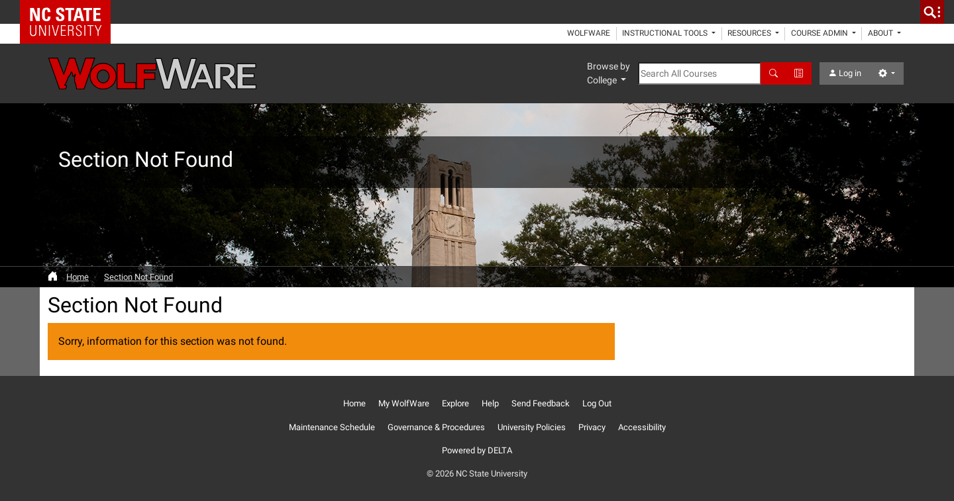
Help (490, 403)
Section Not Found (138, 277)
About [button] (881, 33)
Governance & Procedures (436, 427)
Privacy (592, 427)
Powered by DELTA (477, 450)
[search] (932, 12)
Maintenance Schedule (332, 427)
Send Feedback (540, 403)
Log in (844, 73)
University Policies (532, 427)
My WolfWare (403, 403)
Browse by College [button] (608, 73)
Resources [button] (750, 33)
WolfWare (588, 33)
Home (77, 277)
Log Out (596, 403)
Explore (455, 403)
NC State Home (69, 12)
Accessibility (642, 427)
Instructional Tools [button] (666, 33)
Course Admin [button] (820, 33)
